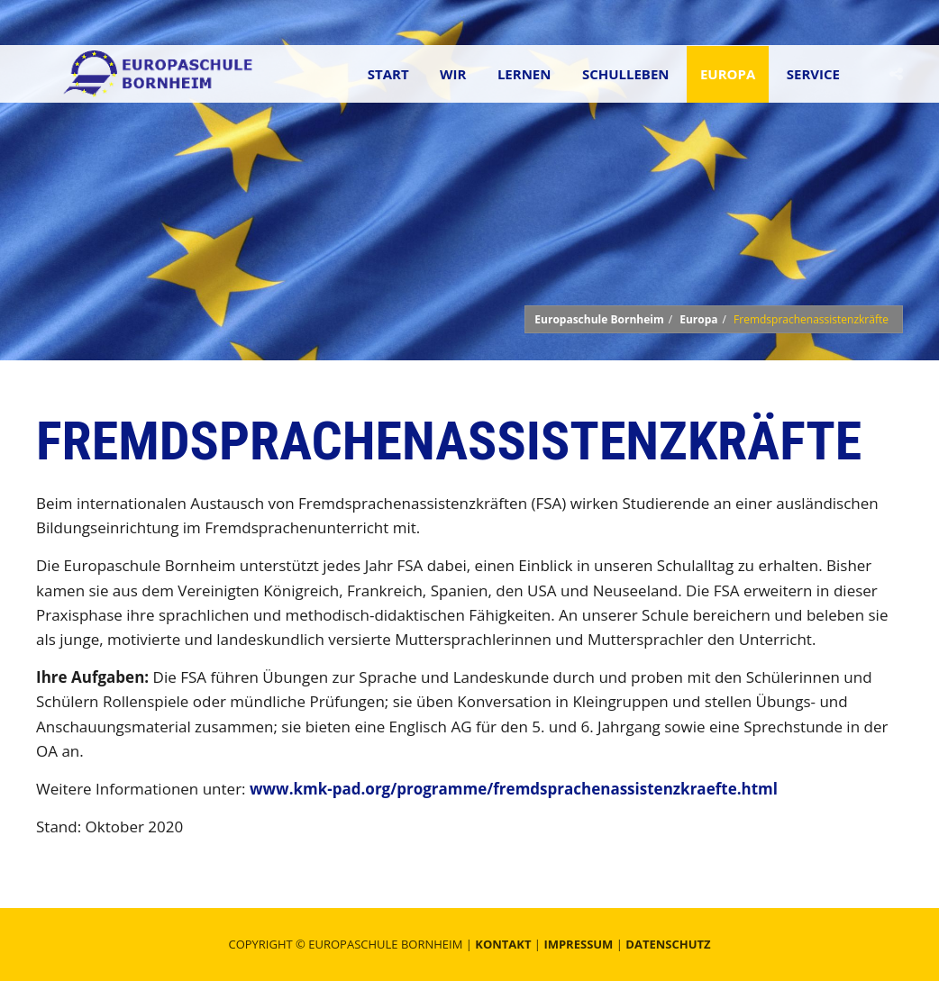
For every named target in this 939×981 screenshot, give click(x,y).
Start (388, 74)
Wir (453, 74)
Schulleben (626, 74)
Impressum (578, 944)
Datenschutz (667, 944)
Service (813, 74)
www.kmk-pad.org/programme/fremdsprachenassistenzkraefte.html (514, 788)
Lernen (524, 74)
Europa (727, 74)
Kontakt (503, 944)
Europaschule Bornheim (598, 319)
